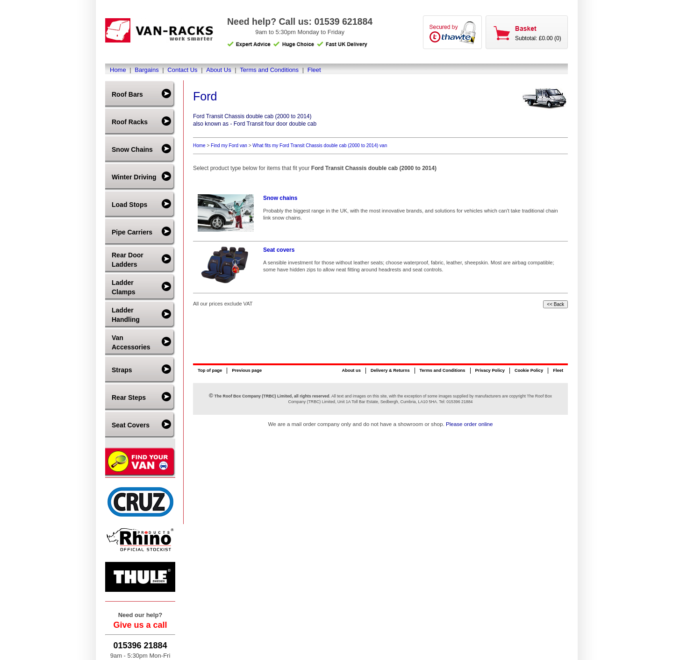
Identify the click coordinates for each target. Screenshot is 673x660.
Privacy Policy (490, 370)
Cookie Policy (529, 370)
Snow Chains (132, 149)
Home (118, 69)
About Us (218, 69)
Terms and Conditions (269, 69)
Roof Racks (130, 122)
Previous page (247, 370)
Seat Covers (131, 425)
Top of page (210, 370)
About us (351, 370)
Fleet (314, 69)
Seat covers (278, 250)
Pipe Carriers (132, 232)
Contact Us (182, 69)
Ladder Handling (126, 314)
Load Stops (129, 204)
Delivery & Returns (390, 370)
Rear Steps (129, 397)
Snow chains (280, 198)
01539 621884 (343, 21)
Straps (122, 370)
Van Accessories (131, 342)
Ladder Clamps (124, 287)
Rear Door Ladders (127, 259)
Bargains (146, 69)
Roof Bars (127, 94)
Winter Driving (134, 177)
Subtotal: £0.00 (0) (538, 38)
